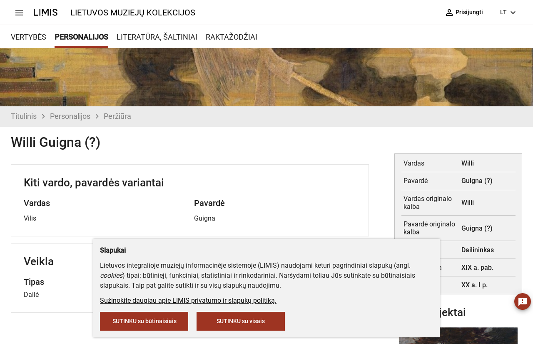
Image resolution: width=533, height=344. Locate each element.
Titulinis (24, 116)
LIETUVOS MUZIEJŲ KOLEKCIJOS (132, 13)
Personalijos (70, 116)
